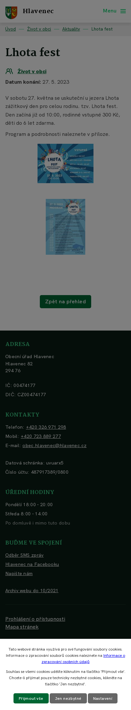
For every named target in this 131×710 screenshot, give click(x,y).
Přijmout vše (31, 698)
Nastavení (103, 698)
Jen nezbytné (68, 698)
